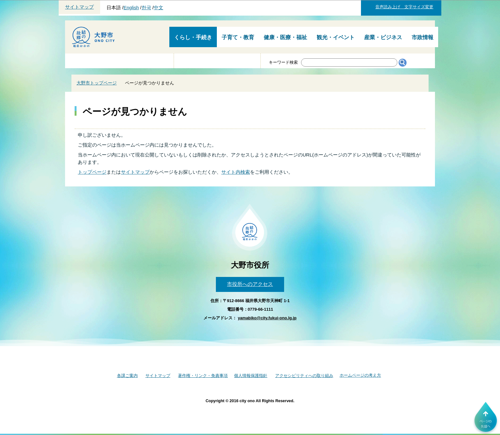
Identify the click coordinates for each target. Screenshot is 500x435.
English (131, 7)
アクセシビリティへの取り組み (304, 375)
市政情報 (422, 37)
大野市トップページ (97, 82)
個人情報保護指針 (250, 375)
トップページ (92, 172)
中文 (158, 7)
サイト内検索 (235, 172)
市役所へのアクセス (250, 284)
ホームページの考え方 (360, 375)
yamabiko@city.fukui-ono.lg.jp (267, 317)
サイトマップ (79, 7)
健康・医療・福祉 (285, 37)
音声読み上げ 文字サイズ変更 (404, 6)
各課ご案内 (127, 375)
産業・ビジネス (383, 37)
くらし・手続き (193, 37)
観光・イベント (336, 37)
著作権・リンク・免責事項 (203, 375)
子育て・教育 (238, 37)
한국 (146, 7)
